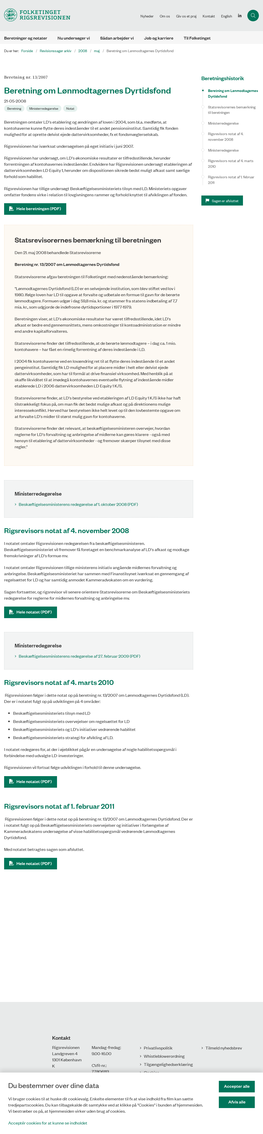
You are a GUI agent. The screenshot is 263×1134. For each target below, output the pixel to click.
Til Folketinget (197, 38)
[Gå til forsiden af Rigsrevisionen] (68, 15)
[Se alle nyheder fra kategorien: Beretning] (14, 108)
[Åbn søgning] (253, 15)
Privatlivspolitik (158, 1048)
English (226, 16)
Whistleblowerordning (164, 1056)
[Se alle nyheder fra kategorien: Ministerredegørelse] (44, 108)
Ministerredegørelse (223, 123)
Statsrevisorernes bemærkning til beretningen (232, 109)
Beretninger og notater (25, 38)
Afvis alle (237, 1102)
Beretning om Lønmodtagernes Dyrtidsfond (233, 93)
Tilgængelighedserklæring (168, 1064)
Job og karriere (158, 38)
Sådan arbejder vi (117, 38)
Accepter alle (237, 1086)
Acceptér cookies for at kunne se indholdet (47, 1123)
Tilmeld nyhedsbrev (223, 1048)
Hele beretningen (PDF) (38, 208)
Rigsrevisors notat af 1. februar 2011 (231, 179)
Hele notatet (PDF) (34, 612)
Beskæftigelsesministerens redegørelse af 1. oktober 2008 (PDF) (78, 504)
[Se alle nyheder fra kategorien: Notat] (70, 108)
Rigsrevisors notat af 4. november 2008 (225, 136)
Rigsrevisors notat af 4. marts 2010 (230, 163)
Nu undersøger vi (74, 38)
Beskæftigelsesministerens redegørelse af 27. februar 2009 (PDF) (79, 656)
